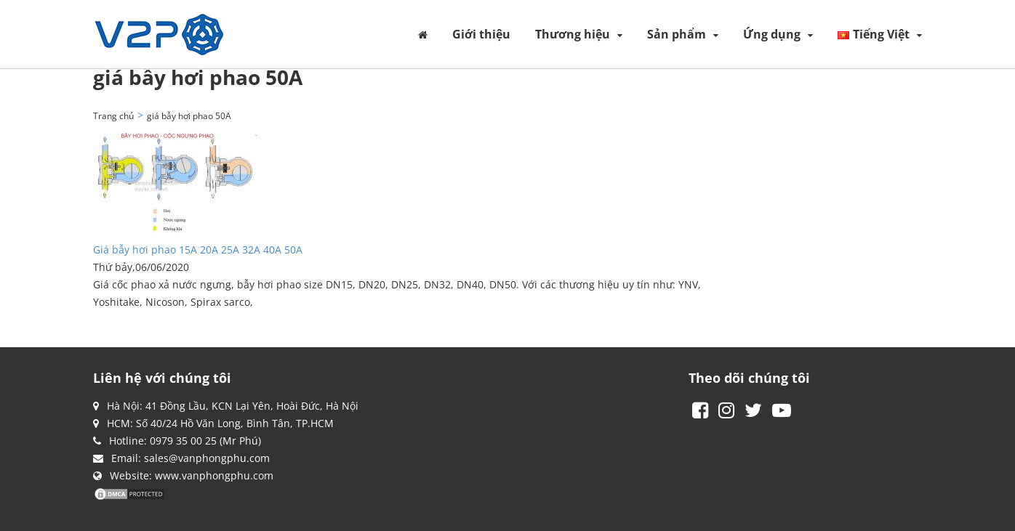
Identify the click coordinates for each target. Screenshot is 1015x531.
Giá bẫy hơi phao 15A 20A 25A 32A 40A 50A (197, 249)
